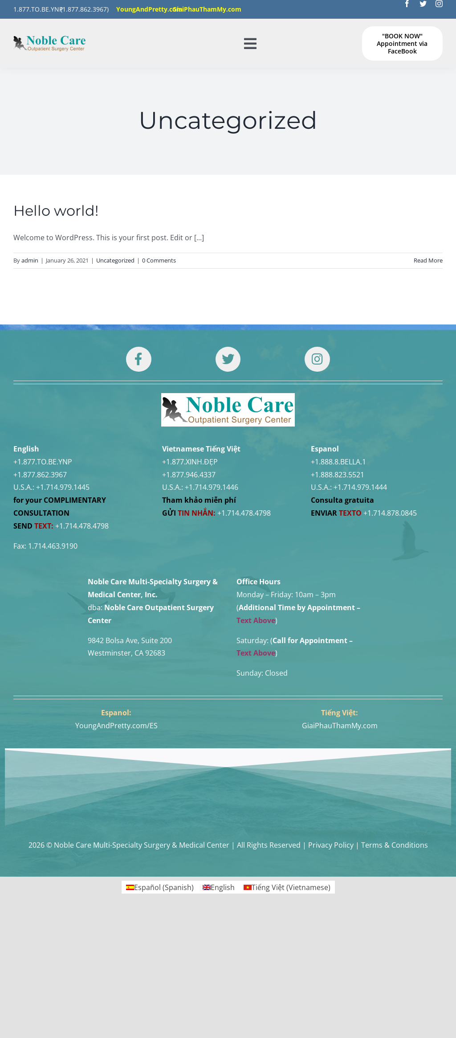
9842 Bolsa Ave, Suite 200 (130, 640)
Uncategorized (115, 260)
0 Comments (159, 260)
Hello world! (55, 210)
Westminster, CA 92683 (126, 653)
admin (29, 260)
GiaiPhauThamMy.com (340, 725)
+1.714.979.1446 (211, 487)
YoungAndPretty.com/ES (116, 725)
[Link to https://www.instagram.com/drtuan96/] (317, 359)
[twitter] (423, 3)
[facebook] (407, 3)
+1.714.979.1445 (63, 487)
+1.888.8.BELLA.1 (338, 462)
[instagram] (439, 3)
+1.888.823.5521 (337, 475)
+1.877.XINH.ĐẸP (190, 462)
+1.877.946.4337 (189, 475)
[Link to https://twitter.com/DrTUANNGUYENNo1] (228, 359)
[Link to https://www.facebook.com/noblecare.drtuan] (138, 359)
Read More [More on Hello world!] (428, 260)
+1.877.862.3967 (40, 475)
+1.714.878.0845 (390, 513)
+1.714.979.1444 (360, 487)
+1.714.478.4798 (82, 526)
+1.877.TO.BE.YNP (42, 462)
